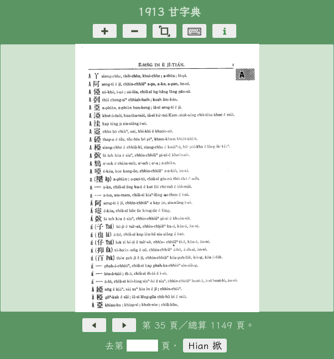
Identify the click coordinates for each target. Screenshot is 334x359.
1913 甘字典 (169, 11)
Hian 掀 (205, 345)
